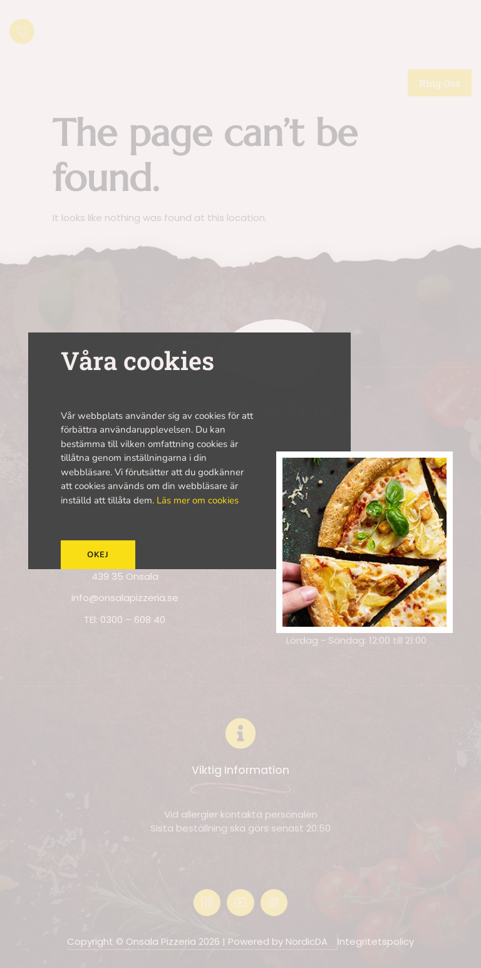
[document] (240, 484)
